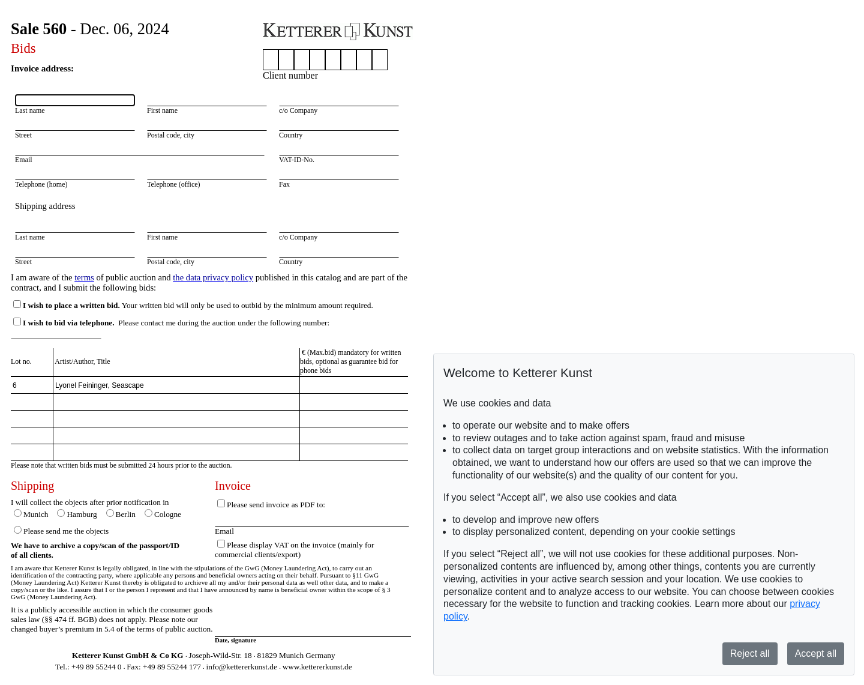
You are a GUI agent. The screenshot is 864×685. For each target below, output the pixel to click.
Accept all (815, 653)
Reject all (750, 653)
